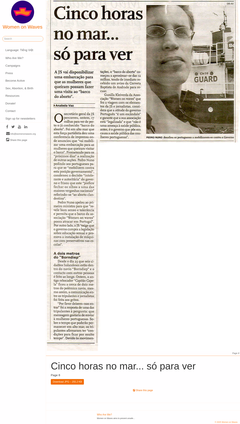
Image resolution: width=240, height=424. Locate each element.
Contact (10, 110)
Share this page (16, 140)
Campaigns (12, 65)
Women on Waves (23, 15)
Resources (12, 95)
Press (9, 73)
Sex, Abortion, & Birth (19, 88)
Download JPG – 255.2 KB (67, 381)
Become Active (15, 80)
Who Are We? (14, 58)
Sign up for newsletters (20, 118)
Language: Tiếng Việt (19, 50)
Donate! (10, 103)
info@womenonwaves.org (21, 133)
